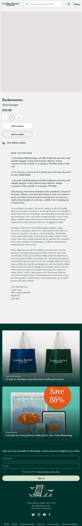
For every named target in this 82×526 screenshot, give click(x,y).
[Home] (11, 4)
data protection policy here (48, 471)
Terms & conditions (70, 524)
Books (6, 524)
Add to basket (17, 126)
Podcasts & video (27, 524)
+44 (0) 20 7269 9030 (41, 508)
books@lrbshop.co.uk (41, 505)
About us (41, 524)
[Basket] (69, 4)
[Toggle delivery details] (41, 142)
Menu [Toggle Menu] (76, 4)
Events (14, 524)
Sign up (41, 478)
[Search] (43, 4)
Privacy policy (53, 524)
